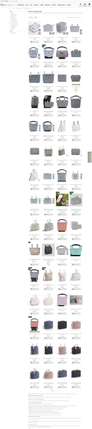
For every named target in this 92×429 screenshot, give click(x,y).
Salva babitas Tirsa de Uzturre (34, 37)
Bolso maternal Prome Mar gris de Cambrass (76, 285)
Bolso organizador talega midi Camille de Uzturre (62, 260)
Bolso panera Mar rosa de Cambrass (62, 285)
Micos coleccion (14, 22)
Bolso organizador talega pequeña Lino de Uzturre (48, 62)
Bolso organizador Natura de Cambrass (62, 161)
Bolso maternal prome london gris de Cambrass (76, 359)
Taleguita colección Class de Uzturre (34, 334)
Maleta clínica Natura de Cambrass (34, 161)
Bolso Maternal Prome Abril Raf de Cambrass (48, 235)
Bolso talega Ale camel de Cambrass (48, 285)
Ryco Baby (13, 26)
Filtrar (31, 17)
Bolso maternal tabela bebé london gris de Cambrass (76, 383)
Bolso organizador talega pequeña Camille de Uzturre (48, 136)
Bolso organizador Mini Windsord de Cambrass (34, 210)
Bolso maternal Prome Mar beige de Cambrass (48, 310)
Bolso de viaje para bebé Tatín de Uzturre (62, 62)
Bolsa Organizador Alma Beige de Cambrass (34, 260)
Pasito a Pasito (14, 24)
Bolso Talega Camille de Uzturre (34, 136)
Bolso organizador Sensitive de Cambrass (76, 136)
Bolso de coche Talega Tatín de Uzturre (48, 87)
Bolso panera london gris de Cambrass (48, 359)
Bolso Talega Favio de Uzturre (76, 110)
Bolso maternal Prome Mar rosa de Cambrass (34, 310)
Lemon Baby (13, 18)
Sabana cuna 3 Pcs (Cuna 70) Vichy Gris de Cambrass (76, 235)
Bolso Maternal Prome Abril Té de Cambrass (34, 235)
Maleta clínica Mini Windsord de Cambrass (48, 185)
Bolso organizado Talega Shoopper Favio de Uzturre (48, 111)
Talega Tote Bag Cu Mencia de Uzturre (62, 185)
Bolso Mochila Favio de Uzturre (34, 111)
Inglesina (13, 17)
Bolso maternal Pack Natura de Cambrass (76, 161)
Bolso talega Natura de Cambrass (48, 161)
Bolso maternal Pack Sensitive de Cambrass (34, 185)
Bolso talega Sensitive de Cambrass (62, 136)
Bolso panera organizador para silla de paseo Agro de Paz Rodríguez (76, 210)
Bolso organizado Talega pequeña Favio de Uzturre (62, 111)
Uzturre (13, 28)
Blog (12, 1)
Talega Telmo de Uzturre (62, 309)
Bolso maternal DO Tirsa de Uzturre (48, 38)
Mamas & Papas (14, 21)
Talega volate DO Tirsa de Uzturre (34, 62)
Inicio (10, 1)
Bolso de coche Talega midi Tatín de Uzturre (35, 87)
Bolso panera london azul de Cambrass (34, 359)
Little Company (14, 19)
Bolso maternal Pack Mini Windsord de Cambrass (48, 210)
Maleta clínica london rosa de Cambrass (76, 334)
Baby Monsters (14, 14)
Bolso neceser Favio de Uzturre (76, 87)
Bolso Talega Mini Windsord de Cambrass (76, 185)
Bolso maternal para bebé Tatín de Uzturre (76, 62)
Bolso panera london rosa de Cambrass (62, 359)
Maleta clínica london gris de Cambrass (62, 334)
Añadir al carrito (34, 41)
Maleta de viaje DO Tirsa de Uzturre (62, 38)
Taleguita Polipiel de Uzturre (76, 259)
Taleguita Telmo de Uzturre (35, 284)
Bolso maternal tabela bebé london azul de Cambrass (62, 383)
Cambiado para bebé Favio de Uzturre (62, 87)
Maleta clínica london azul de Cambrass (48, 334)
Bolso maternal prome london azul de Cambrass (34, 383)
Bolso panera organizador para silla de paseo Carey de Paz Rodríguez (62, 210)
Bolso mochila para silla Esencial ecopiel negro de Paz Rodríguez (48, 260)
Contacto (15, 1)
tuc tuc (12, 29)
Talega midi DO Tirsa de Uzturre (76, 38)
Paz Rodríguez (14, 25)
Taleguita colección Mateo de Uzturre (76, 310)
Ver (76, 90)
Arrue (12, 12)
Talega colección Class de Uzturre (62, 235)
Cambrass (13, 15)
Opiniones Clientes (88, 157)
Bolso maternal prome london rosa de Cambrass (48, 383)
